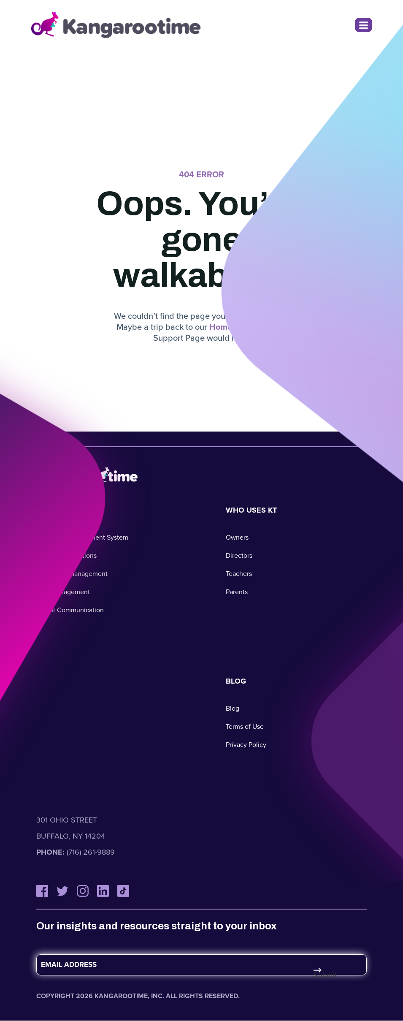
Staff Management (63, 592)
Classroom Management (72, 573)
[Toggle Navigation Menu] (363, 25)
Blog (232, 708)
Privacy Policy (246, 744)
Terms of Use (245, 726)
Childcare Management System (82, 537)
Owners (237, 537)
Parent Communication (70, 610)
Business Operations (66, 555)
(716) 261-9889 (91, 852)
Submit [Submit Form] (323, 974)
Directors (239, 555)
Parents (237, 592)
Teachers (239, 573)
